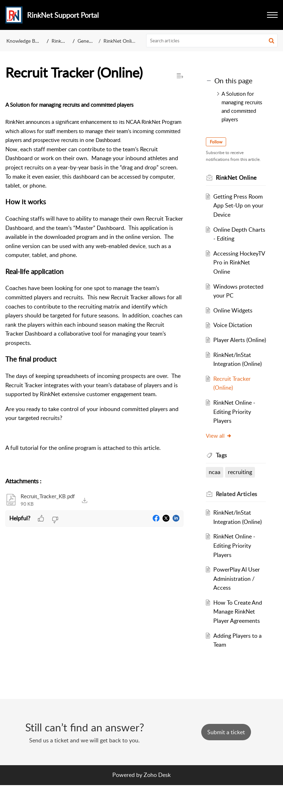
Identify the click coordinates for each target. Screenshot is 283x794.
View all (219, 444)
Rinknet (60, 40)
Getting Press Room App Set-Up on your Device (238, 206)
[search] (212, 40)
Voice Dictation (232, 325)
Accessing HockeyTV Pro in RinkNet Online (239, 262)
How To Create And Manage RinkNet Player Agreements (237, 620)
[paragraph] (94, 284)
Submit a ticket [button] (226, 741)
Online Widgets (232, 310)
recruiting (240, 481)
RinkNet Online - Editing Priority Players (234, 421)
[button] (272, 15)
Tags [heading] (222, 464)
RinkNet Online (120, 40)
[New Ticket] (226, 741)
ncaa (215, 481)
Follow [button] (216, 142)
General (86, 40)
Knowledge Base (24, 40)
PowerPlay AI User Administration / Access (236, 588)
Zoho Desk (157, 784)
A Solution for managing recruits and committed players (241, 106)
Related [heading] (237, 503)
